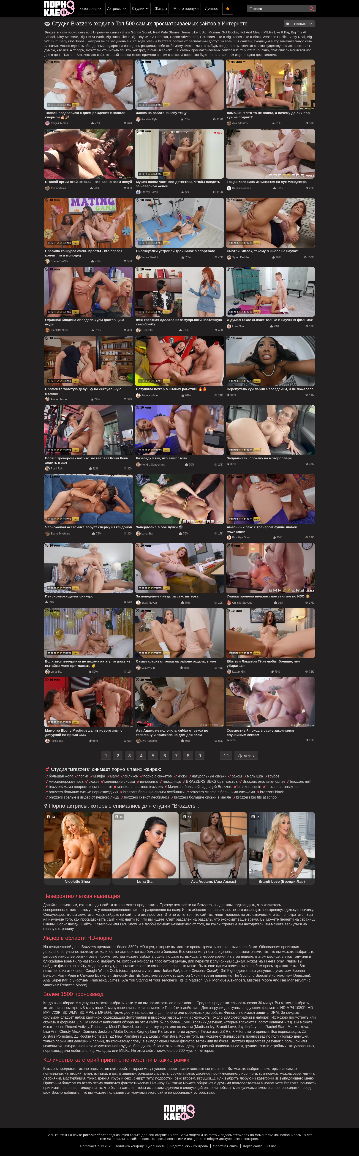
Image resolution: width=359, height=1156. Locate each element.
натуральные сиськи (209, 776)
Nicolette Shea (56, 330)
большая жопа (61, 776)
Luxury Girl (145, 667)
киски (182, 776)
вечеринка (149, 781)
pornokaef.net (94, 1135)
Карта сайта (252, 1146)
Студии (138, 9)
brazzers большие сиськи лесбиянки (154, 792)
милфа (99, 776)
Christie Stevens (239, 602)
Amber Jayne (56, 399)
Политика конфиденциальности (140, 1146)
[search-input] (281, 8)
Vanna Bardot (147, 257)
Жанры (161, 9)
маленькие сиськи (119, 781)
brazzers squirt (249, 787)
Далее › (246, 755)
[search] (312, 8)
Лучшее (211, 9)
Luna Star (144, 330)
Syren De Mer (238, 257)
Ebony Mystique (57, 533)
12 (226, 755)
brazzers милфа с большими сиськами (222, 792)
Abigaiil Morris (56, 123)
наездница (172, 781)
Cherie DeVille (56, 261)
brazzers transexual (283, 787)
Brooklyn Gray (238, 537)
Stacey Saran (147, 192)
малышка (255, 776)
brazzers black (272, 792)
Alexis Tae (54, 741)
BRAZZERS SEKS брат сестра (211, 781)
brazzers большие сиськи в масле (202, 797)
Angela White (147, 395)
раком (236, 776)
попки (83, 776)
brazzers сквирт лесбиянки (146, 797)
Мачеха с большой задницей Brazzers (200, 787)
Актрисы (114, 9)
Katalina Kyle (147, 119)
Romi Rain (54, 468)
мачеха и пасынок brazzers (140, 787)
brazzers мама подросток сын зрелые (80, 787)
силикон (131, 776)
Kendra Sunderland (150, 464)
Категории (88, 9)
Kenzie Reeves (239, 188)
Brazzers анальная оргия (264, 781)
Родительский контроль (189, 1146)
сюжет (94, 781)
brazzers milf (300, 781)
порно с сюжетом (157, 776)
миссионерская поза (66, 781)
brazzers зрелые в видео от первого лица (84, 797)
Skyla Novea (146, 602)
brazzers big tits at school (256, 797)
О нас (272, 1146)
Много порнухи (186, 9)
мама (114, 776)
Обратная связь (225, 1146)
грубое (274, 776)
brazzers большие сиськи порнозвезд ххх (83, 792)
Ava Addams (237, 123)
